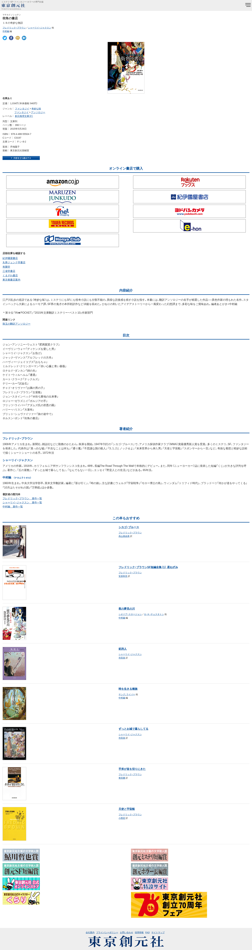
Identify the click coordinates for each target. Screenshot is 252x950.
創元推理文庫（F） (24, 116)
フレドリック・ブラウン (14, 27)
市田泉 (122, 657)
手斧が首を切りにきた (132, 769)
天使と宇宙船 (127, 809)
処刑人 (123, 649)
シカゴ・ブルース (129, 527)
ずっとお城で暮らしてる (133, 729)
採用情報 (139, 932)
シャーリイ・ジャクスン (39, 27)
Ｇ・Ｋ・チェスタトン (154, 614)
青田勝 (122, 777)
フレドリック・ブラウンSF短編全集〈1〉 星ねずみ (148, 567)
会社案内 (90, 932)
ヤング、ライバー (127, 694)
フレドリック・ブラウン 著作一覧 (22, 498)
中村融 (6, 31)
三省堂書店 (9, 271)
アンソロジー (38, 112)
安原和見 (123, 576)
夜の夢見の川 (127, 608)
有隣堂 (6, 267)
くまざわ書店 (10, 275)
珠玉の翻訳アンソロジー (16, 323)
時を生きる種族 (128, 689)
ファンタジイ (22, 108)
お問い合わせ (126, 932)
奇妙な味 (36, 108)
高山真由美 (124, 536)
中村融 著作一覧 (13, 506)
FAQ (147, 932)
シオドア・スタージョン (130, 614)
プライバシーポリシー (107, 932)
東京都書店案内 (11, 279)
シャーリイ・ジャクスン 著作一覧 (22, 502)
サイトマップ (158, 932)
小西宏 (122, 818)
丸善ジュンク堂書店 (14, 262)
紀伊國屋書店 (10, 258)
